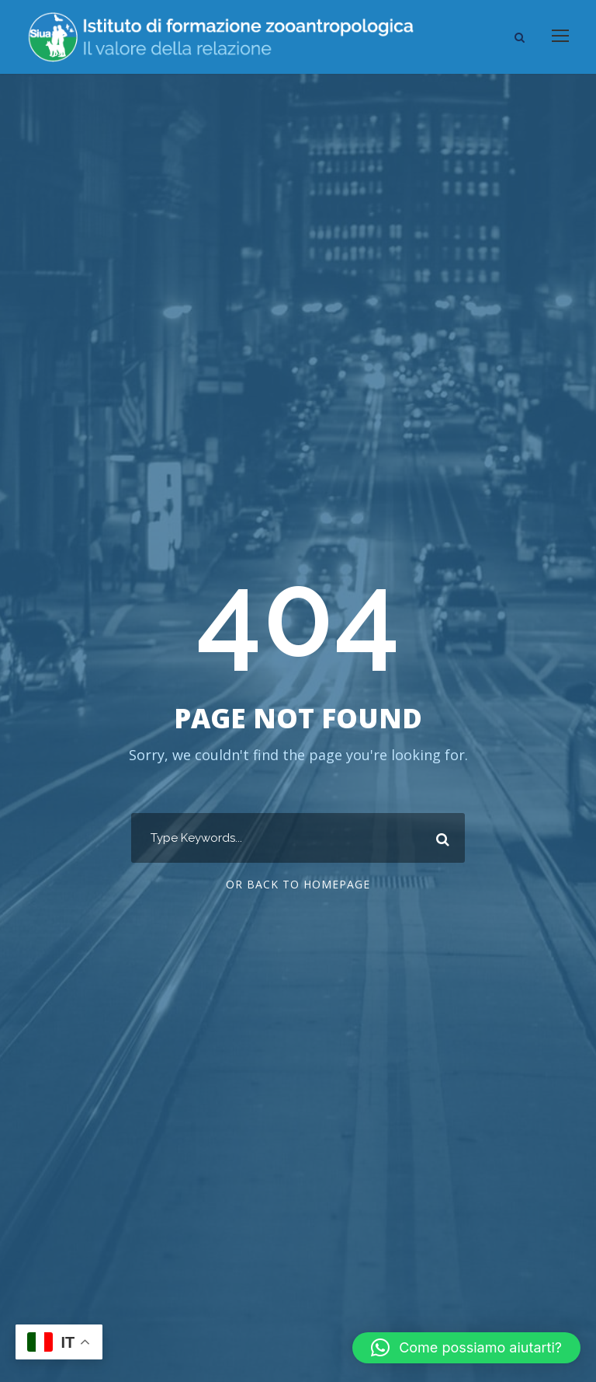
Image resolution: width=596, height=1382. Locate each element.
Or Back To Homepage (298, 884)
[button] (466, 1347)
